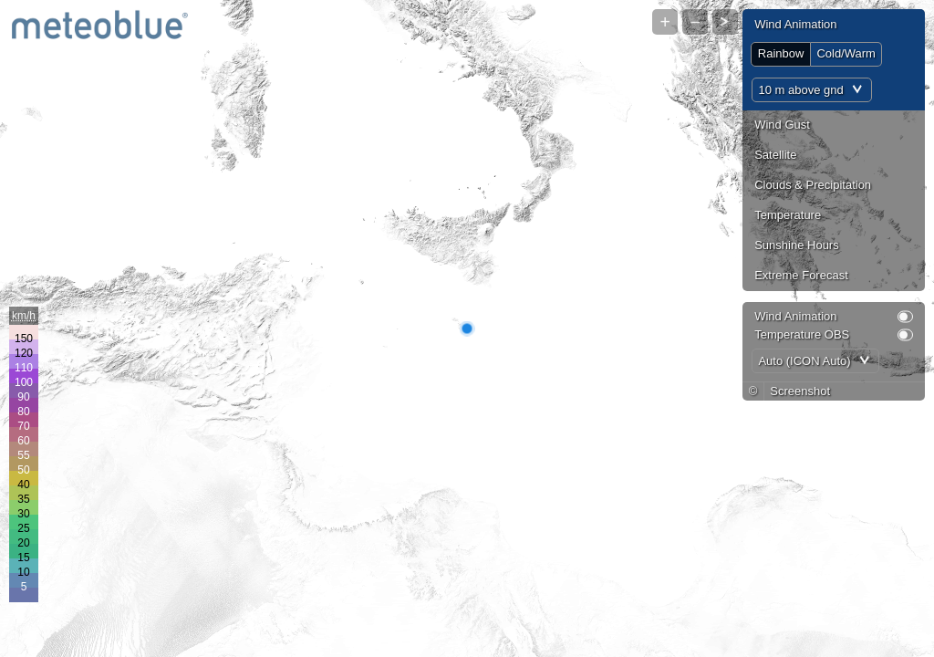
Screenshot (800, 391)
